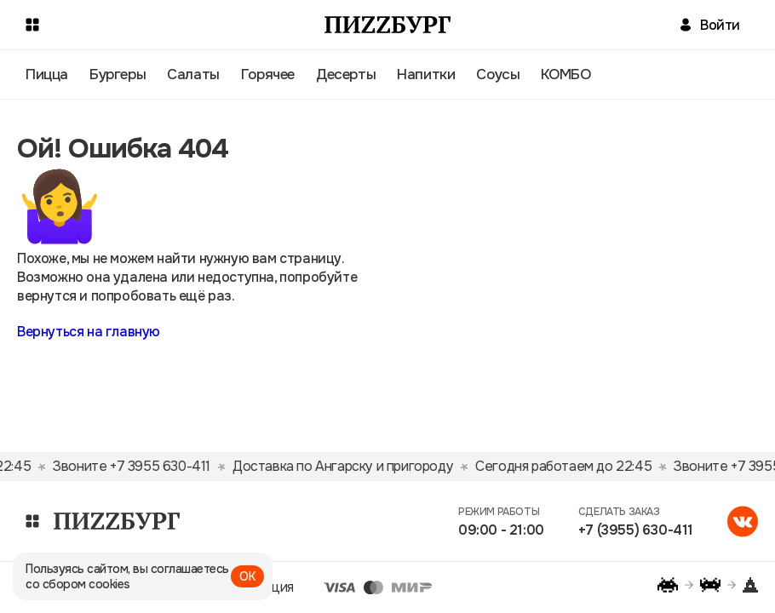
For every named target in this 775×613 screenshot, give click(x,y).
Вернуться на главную (88, 332)
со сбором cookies (78, 584)
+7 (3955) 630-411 (635, 530)
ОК (247, 576)
